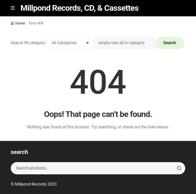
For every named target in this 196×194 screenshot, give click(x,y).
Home (20, 23)
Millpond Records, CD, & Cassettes (79, 8)
